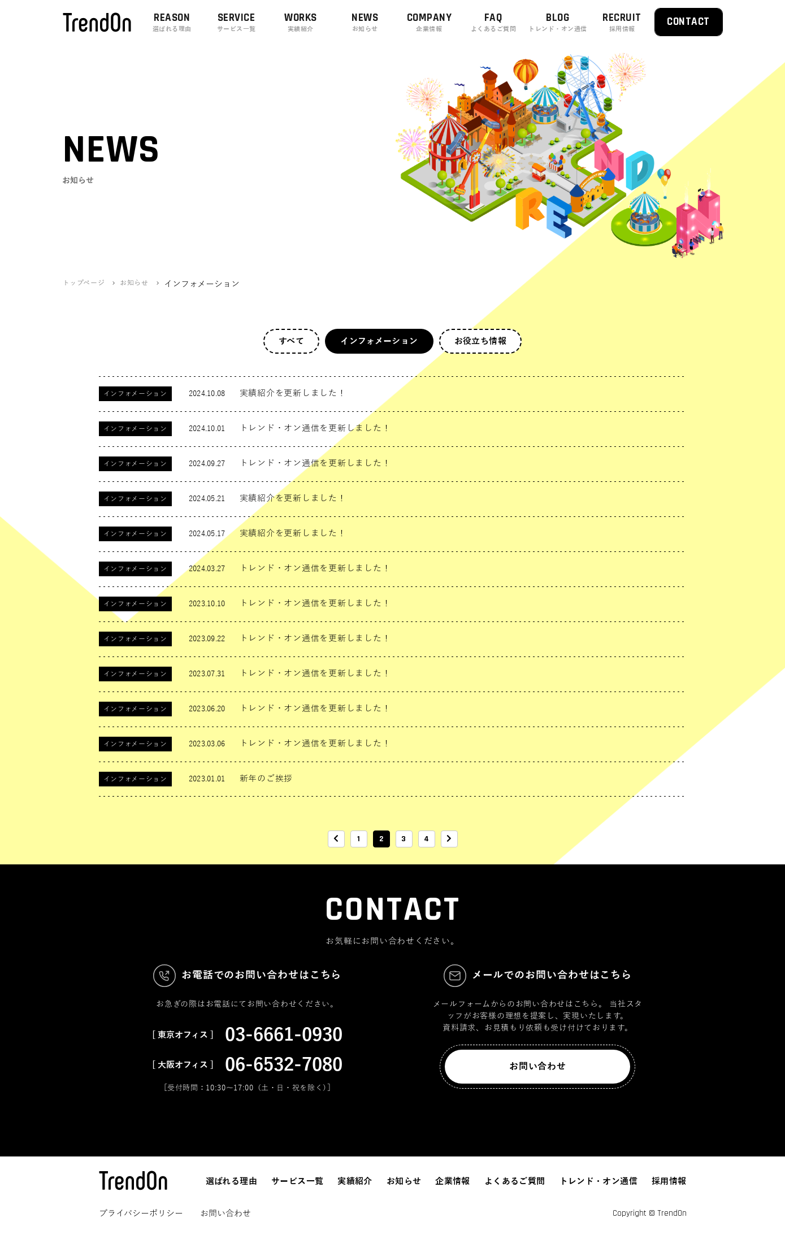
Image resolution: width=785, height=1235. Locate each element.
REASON (172, 22)
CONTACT (688, 22)
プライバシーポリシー (141, 1213)
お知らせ (404, 1181)
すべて (291, 341)
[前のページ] (336, 838)
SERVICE (236, 22)
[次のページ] (449, 838)
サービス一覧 (297, 1181)
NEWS (365, 22)
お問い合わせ (537, 1067)
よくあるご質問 (514, 1181)
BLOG (557, 22)
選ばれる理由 (231, 1181)
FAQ (493, 22)
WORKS (300, 22)
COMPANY (429, 22)
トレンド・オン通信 (598, 1181)
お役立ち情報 (480, 341)
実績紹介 (354, 1181)
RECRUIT (622, 22)
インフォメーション (379, 341)
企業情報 (452, 1181)
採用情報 (669, 1181)
